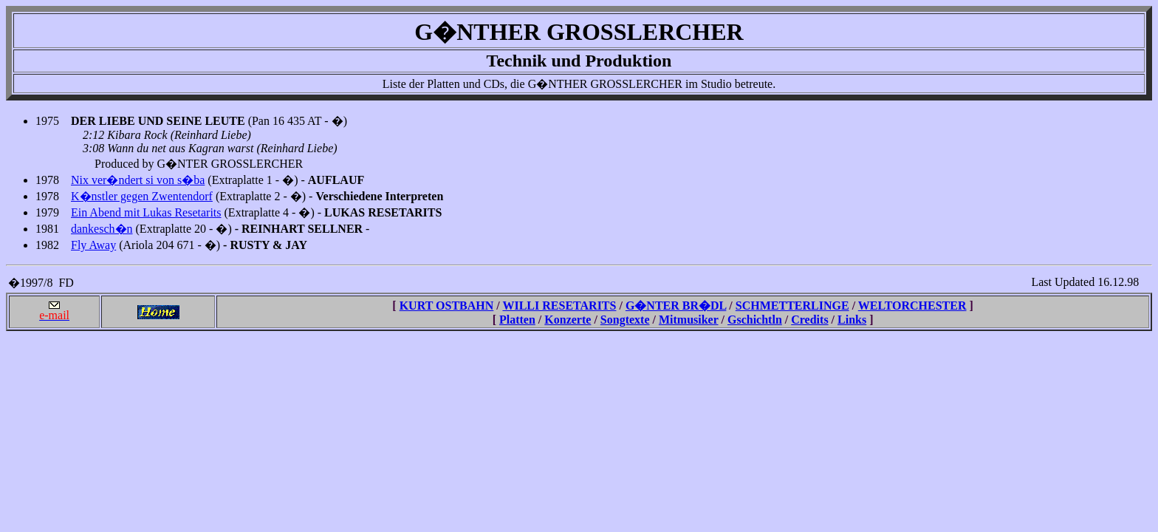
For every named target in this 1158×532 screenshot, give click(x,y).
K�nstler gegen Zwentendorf (142, 196)
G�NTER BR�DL (676, 305)
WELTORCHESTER (912, 305)
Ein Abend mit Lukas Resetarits (146, 212)
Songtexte (625, 319)
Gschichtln (754, 319)
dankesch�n (102, 228)
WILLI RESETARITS (559, 305)
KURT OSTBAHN (447, 305)
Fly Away (93, 245)
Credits (809, 319)
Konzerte (567, 319)
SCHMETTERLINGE (792, 305)
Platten (517, 319)
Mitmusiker (689, 319)
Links (851, 319)
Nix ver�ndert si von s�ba (138, 180)
